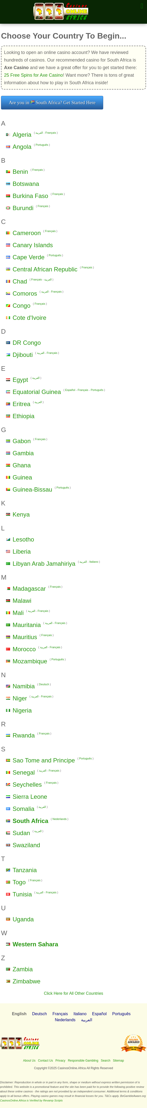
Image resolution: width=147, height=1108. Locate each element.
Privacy (60, 1060)
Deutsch (44, 684)
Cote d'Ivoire (29, 317)
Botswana (26, 183)
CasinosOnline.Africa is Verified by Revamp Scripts (31, 1100)
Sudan (21, 833)
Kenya (21, 514)
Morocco (24, 649)
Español (70, 389)
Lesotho (23, 539)
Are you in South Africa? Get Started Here (52, 102)
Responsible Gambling (83, 1060)
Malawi (22, 600)
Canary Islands (33, 245)
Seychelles (27, 784)
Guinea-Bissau (32, 489)
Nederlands (60, 818)
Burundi (23, 208)
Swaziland (26, 845)
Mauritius (25, 637)
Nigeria (22, 710)
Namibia (24, 686)
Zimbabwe (27, 981)
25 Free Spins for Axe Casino (33, 75)
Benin (20, 171)
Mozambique (30, 661)
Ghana (22, 465)
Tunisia (22, 894)
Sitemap (118, 1060)
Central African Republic (45, 269)
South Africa (30, 820)
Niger (20, 698)
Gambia (23, 453)
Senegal (24, 772)
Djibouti (23, 354)
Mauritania (27, 624)
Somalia (23, 808)
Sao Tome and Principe (44, 760)
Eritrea (21, 404)
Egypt (20, 379)
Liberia (22, 551)
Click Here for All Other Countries (73, 993)
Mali (18, 612)
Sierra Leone (30, 796)
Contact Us (45, 1060)
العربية (39, 132)
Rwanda (24, 735)
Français (50, 132)
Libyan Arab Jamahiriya (44, 563)
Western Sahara (35, 944)
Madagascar (29, 588)
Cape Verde (29, 257)
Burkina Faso (30, 195)
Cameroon (27, 233)
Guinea (22, 477)
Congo (21, 305)
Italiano (93, 561)
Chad (20, 281)
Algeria (22, 134)
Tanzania (25, 870)
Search (105, 1060)
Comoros (25, 293)
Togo (19, 882)
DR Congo (27, 342)
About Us (29, 1060)
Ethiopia (23, 416)
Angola (22, 146)
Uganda (23, 919)
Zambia (23, 969)
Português (41, 144)
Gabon (22, 441)
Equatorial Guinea (37, 391)
